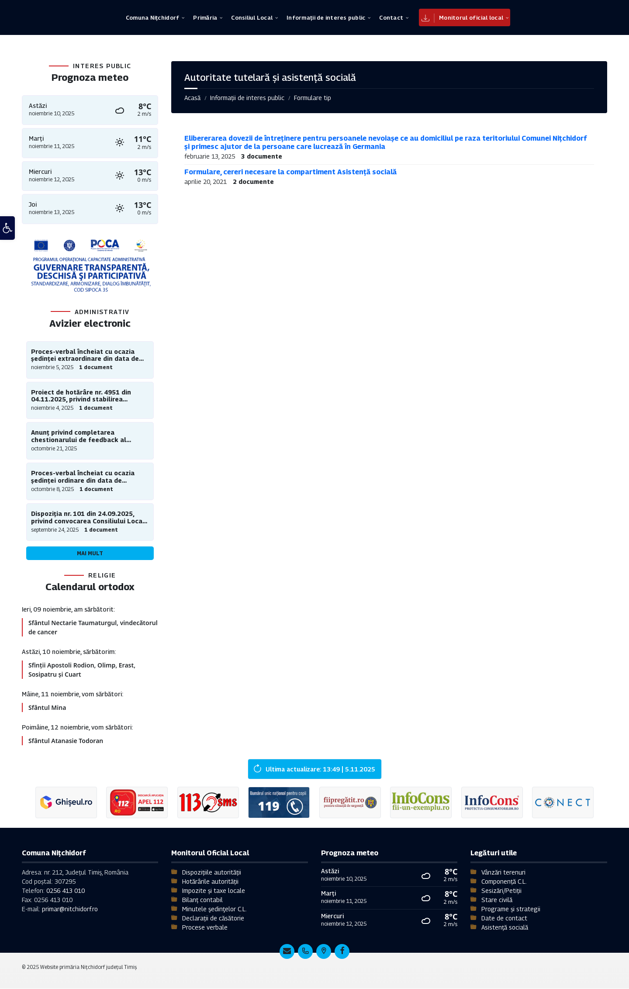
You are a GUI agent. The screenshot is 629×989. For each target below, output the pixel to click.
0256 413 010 (65, 891)
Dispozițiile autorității (211, 872)
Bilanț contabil (202, 900)
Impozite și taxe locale (213, 891)
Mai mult (90, 553)
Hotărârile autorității (210, 881)
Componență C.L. (504, 881)
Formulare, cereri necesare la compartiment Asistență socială (290, 172)
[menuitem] (152, 17)
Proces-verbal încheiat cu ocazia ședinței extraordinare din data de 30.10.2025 (85, 355)
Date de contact (504, 918)
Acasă (192, 97)
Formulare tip (312, 97)
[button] (7, 232)
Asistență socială (504, 927)
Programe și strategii (510, 909)
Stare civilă (496, 900)
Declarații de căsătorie (213, 918)
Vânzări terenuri (503, 872)
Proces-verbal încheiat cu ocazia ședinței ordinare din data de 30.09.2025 (83, 477)
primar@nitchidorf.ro (70, 909)
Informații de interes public (247, 97)
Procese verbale (205, 927)
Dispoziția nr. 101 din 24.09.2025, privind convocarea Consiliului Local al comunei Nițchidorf (88, 517)
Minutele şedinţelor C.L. (214, 909)
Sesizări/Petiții (501, 891)
